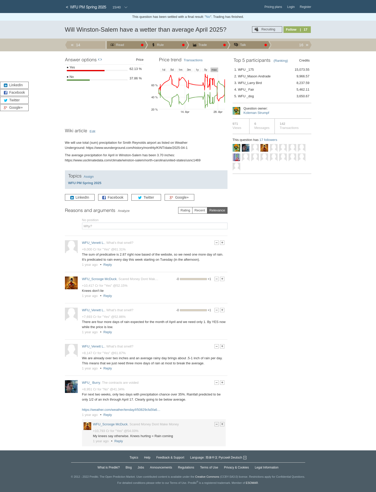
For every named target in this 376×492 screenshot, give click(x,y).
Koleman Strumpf (256, 113)
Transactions (193, 60)
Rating (185, 210)
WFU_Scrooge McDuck (99, 279)
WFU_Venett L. (93, 243)
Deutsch (236, 457)
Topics (134, 457)
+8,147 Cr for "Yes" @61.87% (104, 353)
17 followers (268, 140)
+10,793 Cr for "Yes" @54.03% (116, 431)
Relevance (217, 210)
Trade (202, 45)
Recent (200, 210)
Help (147, 457)
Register (305, 7)
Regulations (186, 467)
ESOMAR (252, 482)
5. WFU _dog (272, 96)
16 (301, 45)
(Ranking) (281, 61)
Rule (160, 45)
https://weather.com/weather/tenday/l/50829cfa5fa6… (121, 410)
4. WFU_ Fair (272, 89)
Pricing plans (273, 7)
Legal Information (267, 467)
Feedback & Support (170, 457)
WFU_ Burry (91, 383)
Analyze (124, 211)
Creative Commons (207, 476)
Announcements (161, 467)
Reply (108, 265)
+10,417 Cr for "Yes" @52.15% (105, 285)
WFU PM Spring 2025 (84, 183)
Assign (89, 176)
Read (119, 45)
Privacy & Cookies (236, 467)
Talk (242, 45)
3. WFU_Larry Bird (272, 83)
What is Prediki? (109, 467)
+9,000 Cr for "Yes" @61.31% (104, 249)
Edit (92, 131)
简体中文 (212, 457)
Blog (129, 467)
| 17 (303, 29)
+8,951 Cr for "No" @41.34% (103, 389)
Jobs (141, 467)
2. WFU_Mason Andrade (272, 76)
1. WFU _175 (272, 69)
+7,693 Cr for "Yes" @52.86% (104, 317)
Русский (224, 457)
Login (290, 7)
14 (77, 45)
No (208, 17)
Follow (291, 29)
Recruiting (267, 29)
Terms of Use (209, 467)
